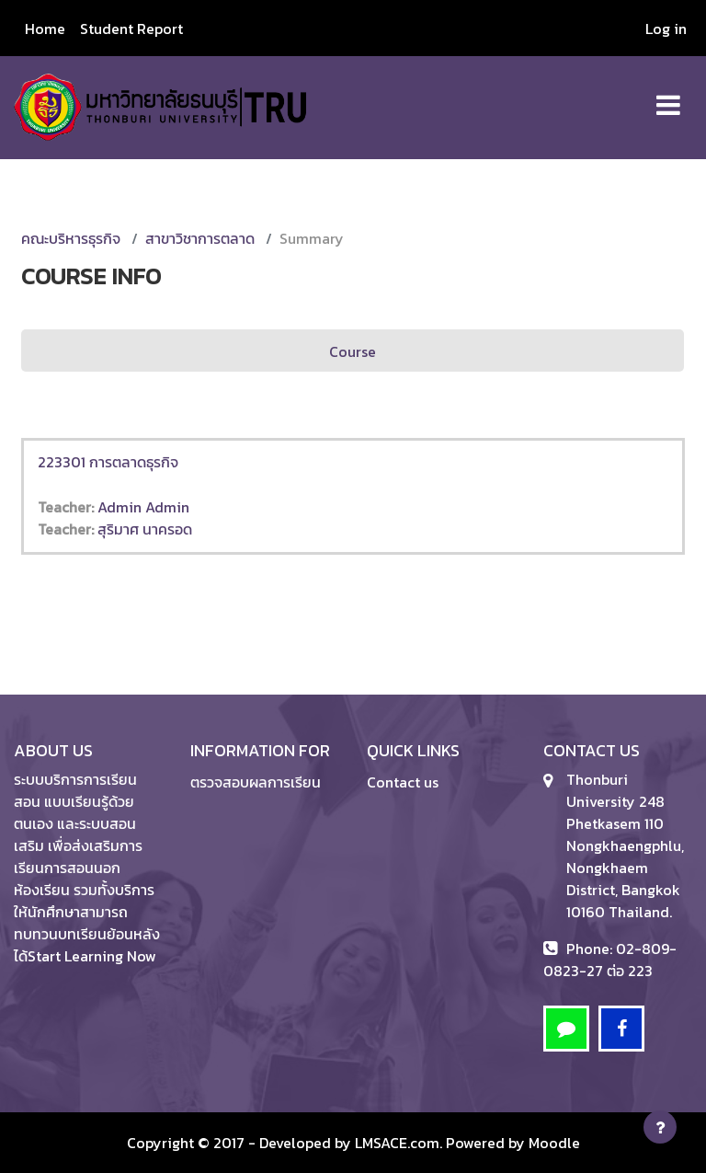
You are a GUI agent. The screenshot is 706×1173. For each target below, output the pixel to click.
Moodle (554, 1143)
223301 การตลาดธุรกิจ (108, 462)
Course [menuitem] (352, 351)
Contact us (402, 782)
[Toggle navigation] (668, 95)
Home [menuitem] (45, 28)
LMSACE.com (397, 1143)
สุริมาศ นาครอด (144, 529)
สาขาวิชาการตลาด (200, 238)
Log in (666, 28)
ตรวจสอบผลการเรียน (255, 782)
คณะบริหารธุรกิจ (70, 238)
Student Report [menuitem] (131, 28)
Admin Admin (143, 507)
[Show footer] (660, 1127)
